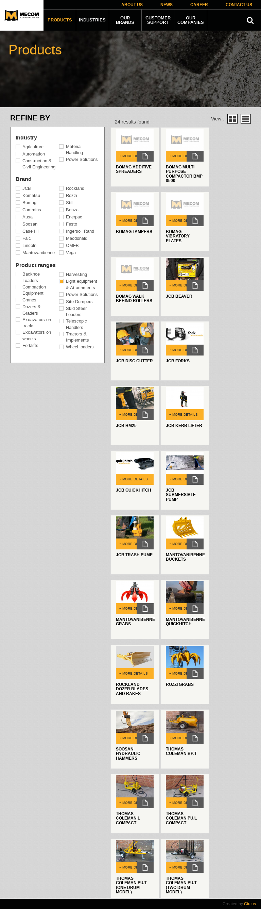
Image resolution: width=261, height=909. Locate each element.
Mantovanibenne (38, 252)
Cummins (31, 210)
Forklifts (30, 345)
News (166, 5)
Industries (92, 20)
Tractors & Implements (77, 337)
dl (145, 156)
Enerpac (74, 217)
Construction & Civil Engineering (38, 164)
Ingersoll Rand (80, 231)
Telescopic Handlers (76, 324)
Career (199, 5)
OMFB (72, 245)
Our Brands (125, 20)
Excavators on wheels (36, 335)
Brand (24, 179)
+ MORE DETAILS (132, 156)
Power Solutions (82, 159)
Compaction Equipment (34, 290)
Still (69, 202)
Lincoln (29, 245)
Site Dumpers (79, 301)
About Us (132, 5)
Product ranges (36, 265)
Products (60, 20)
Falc (26, 238)
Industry (26, 138)
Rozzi (71, 195)
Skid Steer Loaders (76, 311)
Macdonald (76, 238)
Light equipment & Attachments (81, 284)
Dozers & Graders (31, 310)
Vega (71, 252)
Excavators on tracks (36, 323)
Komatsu (31, 195)
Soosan (29, 224)
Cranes (29, 300)
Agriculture (33, 147)
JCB (26, 188)
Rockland (75, 188)
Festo (71, 224)
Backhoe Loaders (31, 277)
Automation (33, 154)
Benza (72, 210)
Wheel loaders (80, 347)
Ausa (27, 217)
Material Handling (74, 150)
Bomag (29, 202)
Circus (250, 904)
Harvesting (76, 274)
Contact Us (239, 5)
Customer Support (158, 20)
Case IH (30, 231)
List (246, 119)
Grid (232, 119)
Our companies (190, 20)
